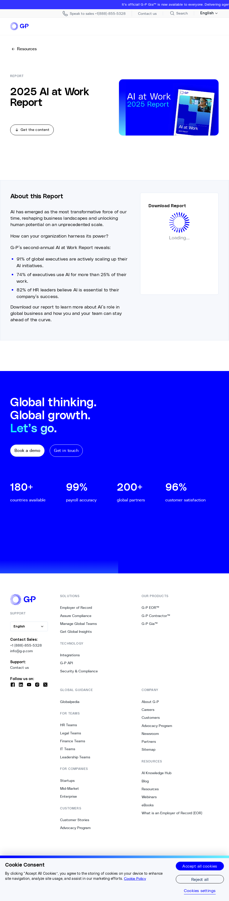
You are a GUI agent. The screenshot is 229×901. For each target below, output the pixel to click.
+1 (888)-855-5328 (26, 648)
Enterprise (68, 800)
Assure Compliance (75, 619)
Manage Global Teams (78, 627)
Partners (149, 745)
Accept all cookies (199, 866)
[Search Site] (178, 13)
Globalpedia (69, 705)
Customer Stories (74, 823)
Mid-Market (69, 791)
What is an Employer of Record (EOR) (172, 816)
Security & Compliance (79, 674)
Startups (67, 784)
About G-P (150, 705)
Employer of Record (76, 611)
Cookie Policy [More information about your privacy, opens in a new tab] (135, 879)
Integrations (70, 658)
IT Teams (67, 752)
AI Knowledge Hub (156, 776)
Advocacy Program (75, 831)
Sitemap (148, 753)
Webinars (149, 800)
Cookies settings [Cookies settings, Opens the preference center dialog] (200, 890)
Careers (148, 713)
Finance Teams (72, 744)
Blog (145, 784)
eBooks (148, 808)
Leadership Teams (75, 760)
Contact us (19, 671)
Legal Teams (70, 736)
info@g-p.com (21, 654)
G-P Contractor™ (156, 619)
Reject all (200, 879)
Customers (151, 721)
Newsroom (150, 737)
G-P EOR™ (150, 611)
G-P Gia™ (150, 627)
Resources (150, 792)
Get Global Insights (76, 635)
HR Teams (68, 728)
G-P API (66, 666)
